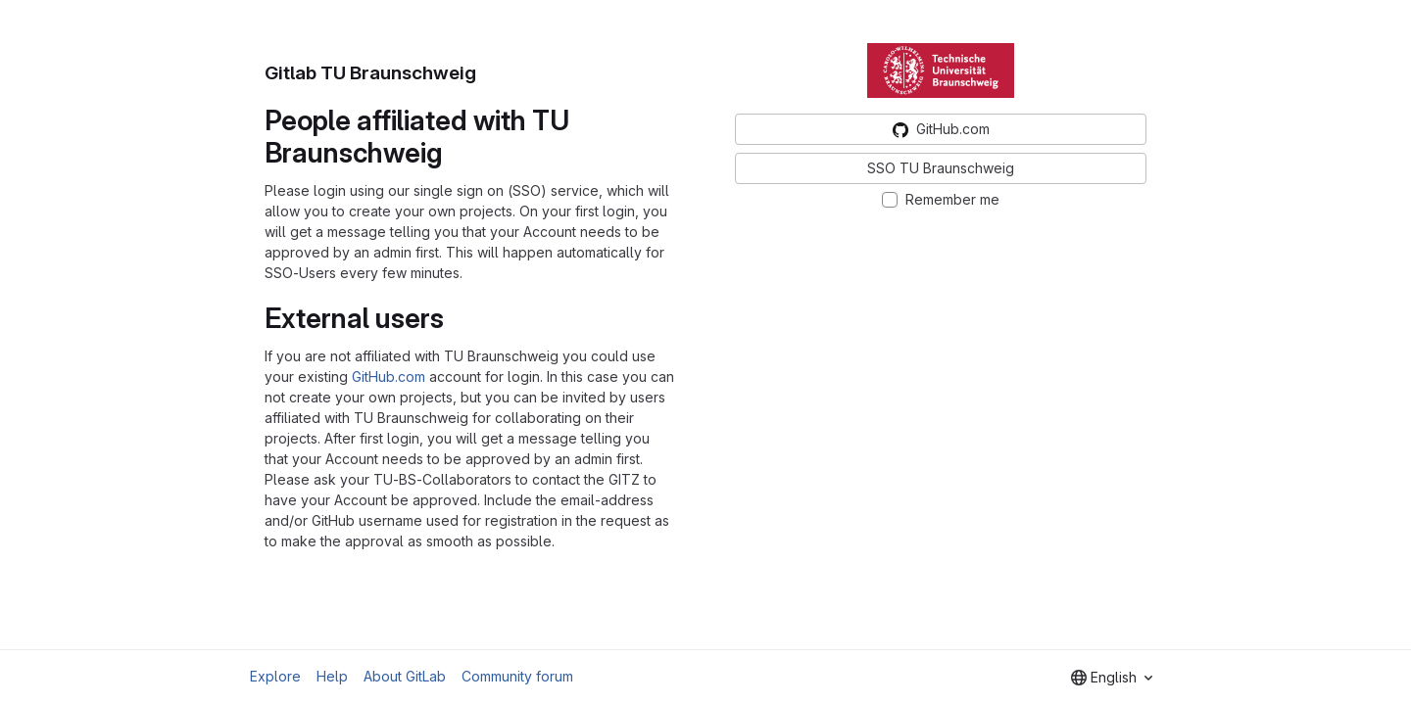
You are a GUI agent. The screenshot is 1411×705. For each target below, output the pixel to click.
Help (332, 676)
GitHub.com (388, 376)
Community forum (517, 676)
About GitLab (405, 676)
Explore (275, 676)
